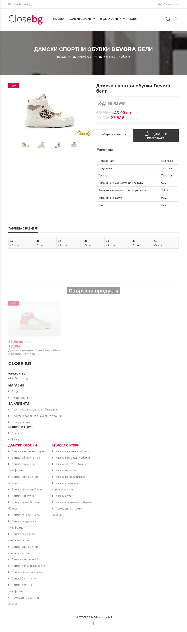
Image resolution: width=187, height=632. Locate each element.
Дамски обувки (80, 19)
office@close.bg (19, 4)
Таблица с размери (23, 228)
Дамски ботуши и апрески (28, 565)
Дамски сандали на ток (26, 515)
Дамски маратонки (24, 496)
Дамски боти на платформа (20, 588)
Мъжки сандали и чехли (71, 476)
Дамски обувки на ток (26, 457)
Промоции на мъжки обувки (67, 512)
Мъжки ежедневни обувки (72, 451)
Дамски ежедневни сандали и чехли (22, 537)
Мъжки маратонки (67, 470)
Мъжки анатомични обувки (73, 502)
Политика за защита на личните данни (37, 416)
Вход (15, 391)
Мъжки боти (64, 496)
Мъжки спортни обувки (71, 464)
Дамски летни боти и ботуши (23, 505)
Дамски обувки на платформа (21, 467)
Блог (133, 19)
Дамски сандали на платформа (22, 524)
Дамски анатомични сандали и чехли (23, 550)
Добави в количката (157, 136)
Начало (58, 19)
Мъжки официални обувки (73, 457)
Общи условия (21, 422)
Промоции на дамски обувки (23, 601)
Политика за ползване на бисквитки (35, 409)
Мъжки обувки (110, 19)
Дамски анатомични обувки (23, 480)
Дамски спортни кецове (27, 572)
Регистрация (20, 397)
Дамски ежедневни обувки (29, 451)
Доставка (18, 433)
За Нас (16, 439)
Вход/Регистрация (168, 4)
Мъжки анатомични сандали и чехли (66, 486)
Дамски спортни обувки (114, 56)
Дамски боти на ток (24, 578)
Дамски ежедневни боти (27, 559)
